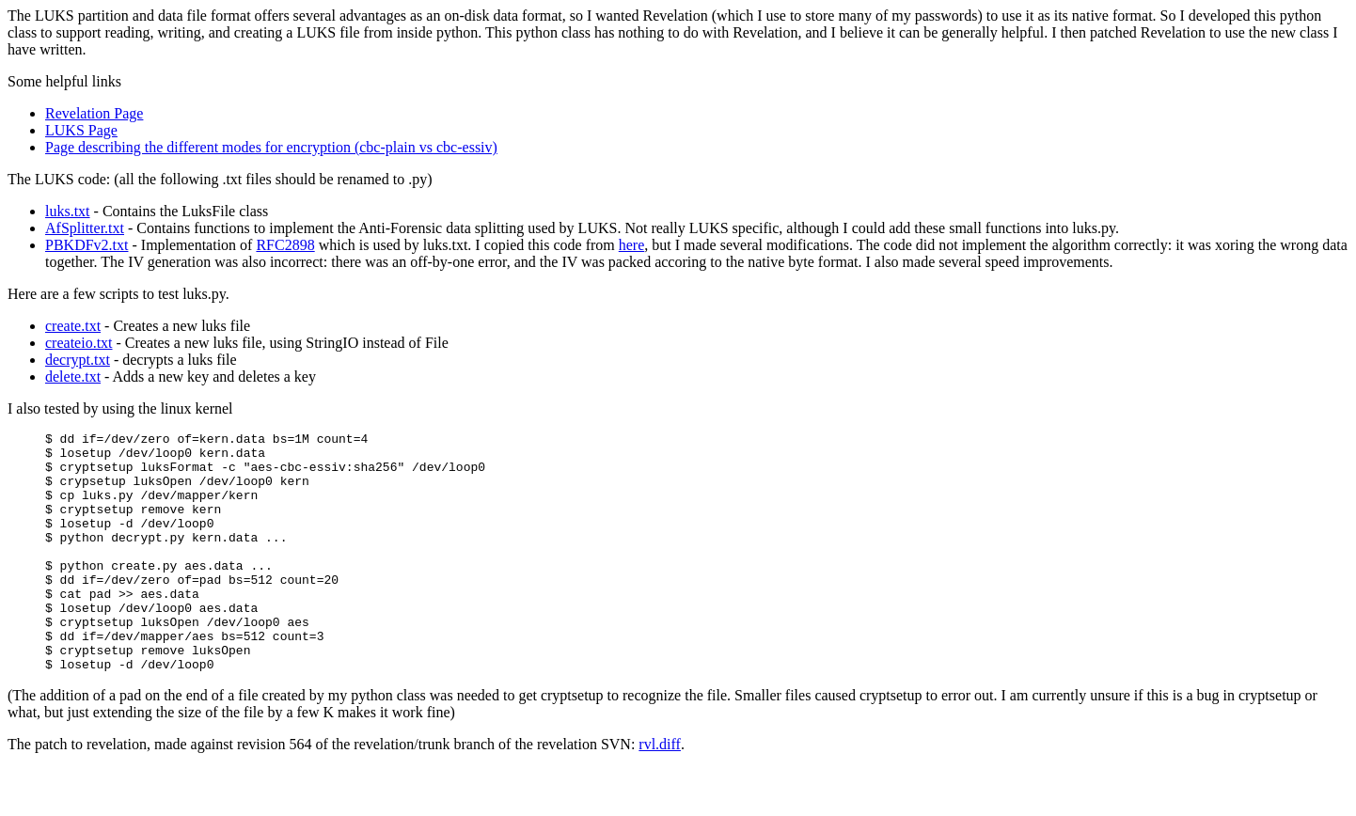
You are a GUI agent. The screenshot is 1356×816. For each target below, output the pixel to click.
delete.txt (73, 376)
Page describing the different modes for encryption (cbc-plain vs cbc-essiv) (271, 147)
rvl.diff (660, 792)
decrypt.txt (77, 360)
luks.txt (67, 211)
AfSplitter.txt (84, 228)
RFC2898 (285, 245)
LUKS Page (81, 130)
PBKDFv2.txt (86, 245)
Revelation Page (94, 113)
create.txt (73, 326)
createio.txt (79, 343)
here (632, 245)
